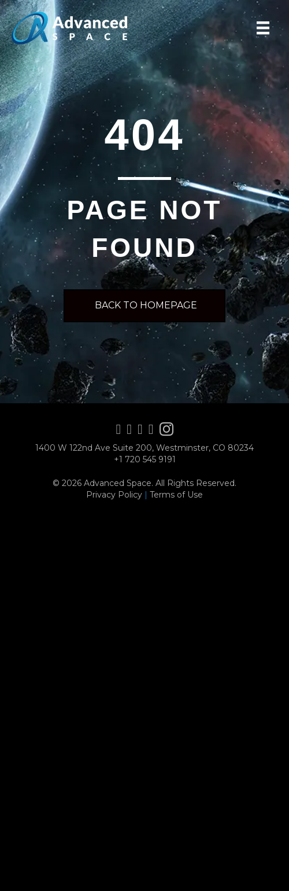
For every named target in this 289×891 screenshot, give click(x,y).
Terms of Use (176, 494)
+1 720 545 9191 (145, 459)
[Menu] (263, 27)
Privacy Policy (114, 494)
